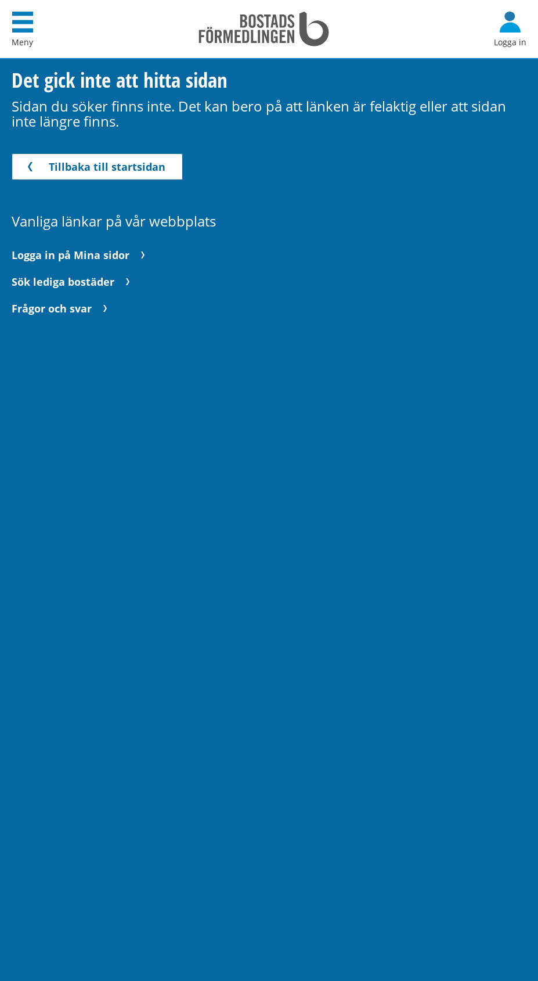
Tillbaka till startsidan (94, 167)
